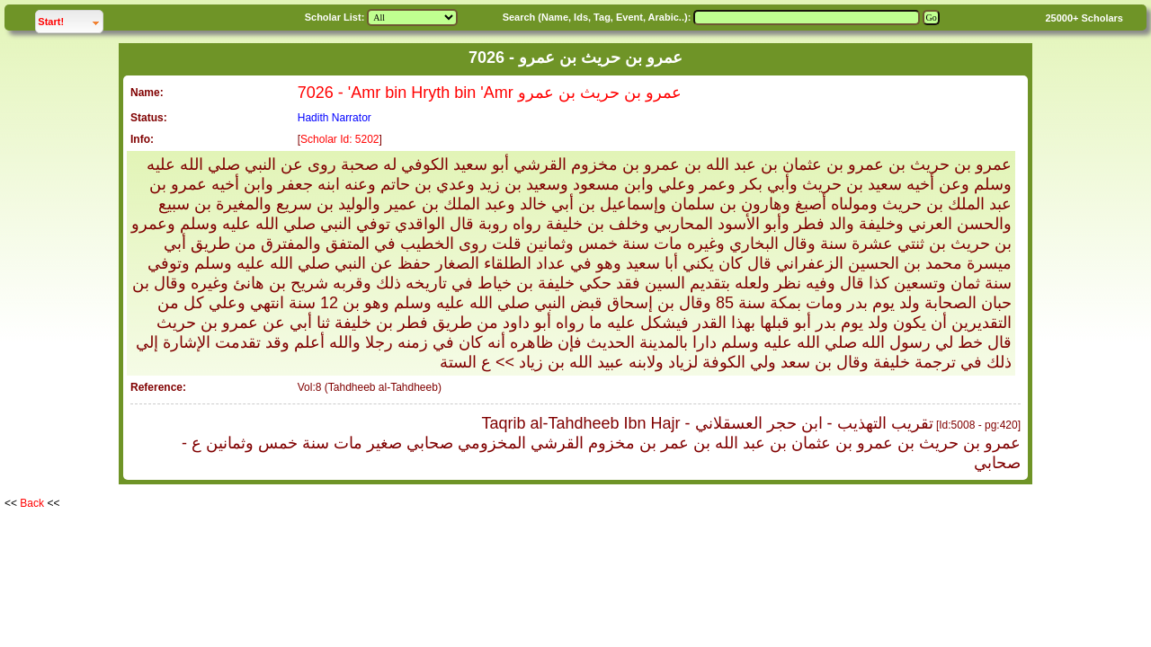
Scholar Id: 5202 (339, 139)
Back (32, 503)
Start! (70, 19)
